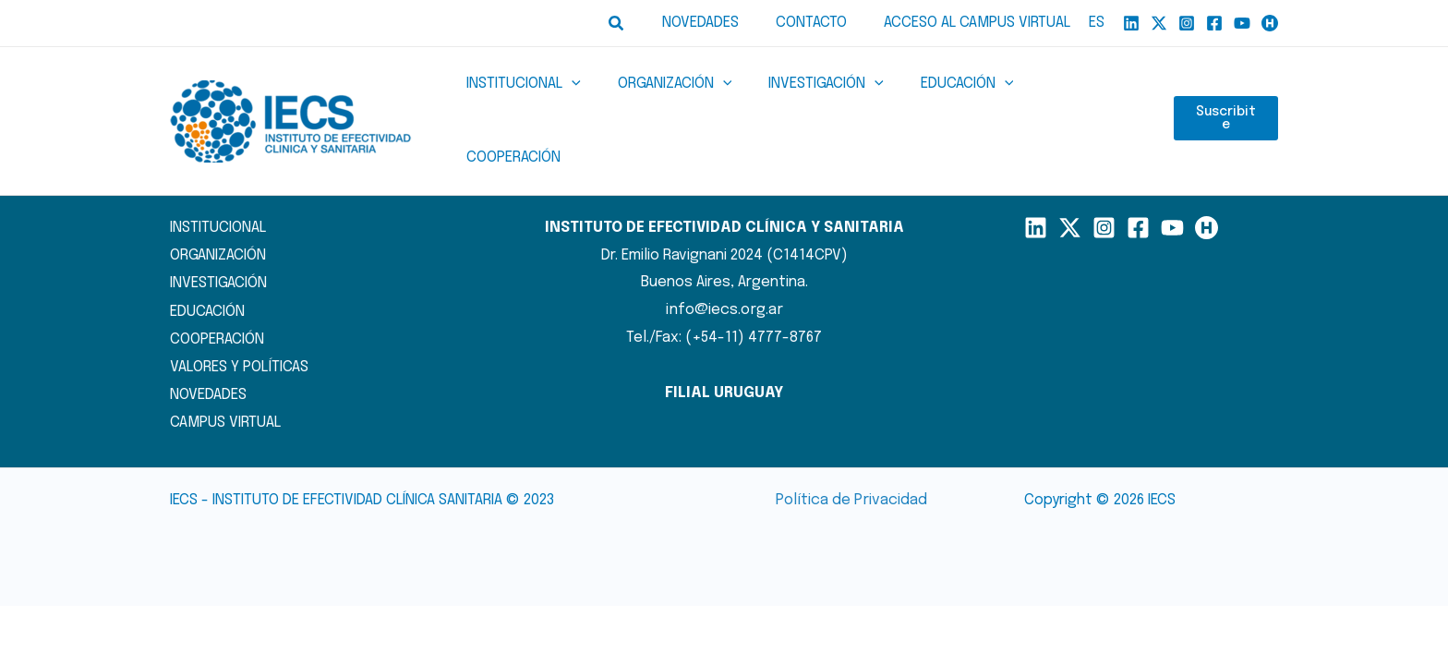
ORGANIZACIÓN (218, 219)
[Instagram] (1186, 23)
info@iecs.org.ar (724, 274)
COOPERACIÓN (217, 301)
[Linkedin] (1131, 23)
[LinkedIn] (1035, 191)
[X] (1159, 23)
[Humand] (1269, 23)
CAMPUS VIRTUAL (225, 384)
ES (1096, 22)
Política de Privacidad (851, 463)
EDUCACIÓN (207, 274)
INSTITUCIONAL (218, 192)
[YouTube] (1242, 23)
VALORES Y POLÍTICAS (238, 329)
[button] (639, 23)
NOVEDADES (208, 356)
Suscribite (1225, 103)
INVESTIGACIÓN (218, 246)
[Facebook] (1214, 23)
